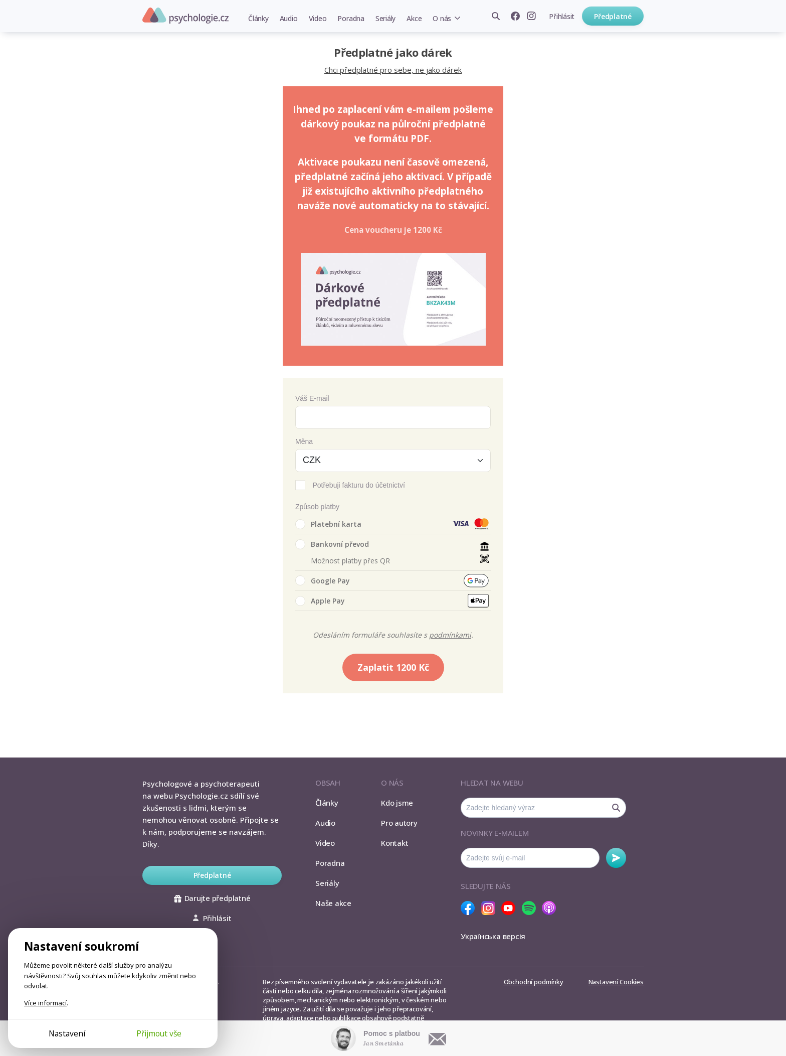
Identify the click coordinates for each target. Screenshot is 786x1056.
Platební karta (328, 524)
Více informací (45, 1002)
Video (318, 18)
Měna (304, 441)
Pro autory (399, 823)
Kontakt (394, 843)
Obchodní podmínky (533, 981)
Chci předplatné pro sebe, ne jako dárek (393, 70)
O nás (442, 18)
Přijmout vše (158, 1033)
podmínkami (450, 635)
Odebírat (616, 858)
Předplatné (613, 16)
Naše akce (333, 903)
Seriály (385, 18)
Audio (289, 18)
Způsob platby (317, 507)
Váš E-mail (312, 398)
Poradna (350, 18)
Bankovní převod (332, 544)
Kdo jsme (397, 803)
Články (258, 18)
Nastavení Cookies (616, 981)
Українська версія (493, 936)
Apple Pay (320, 601)
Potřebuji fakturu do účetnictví (358, 485)
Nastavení (67, 1033)
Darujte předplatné (212, 898)
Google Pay (322, 580)
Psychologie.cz (185, 16)
